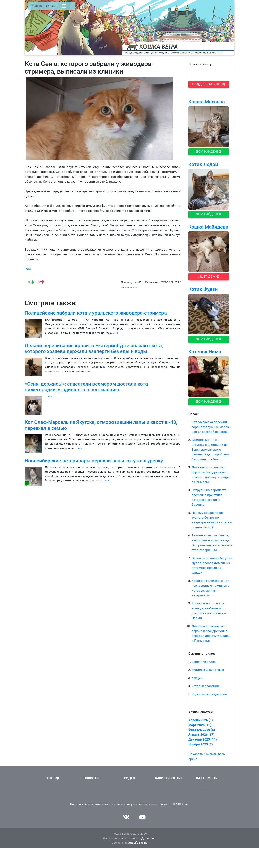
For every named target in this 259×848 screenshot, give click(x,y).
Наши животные (168, 778)
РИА (28, 269)
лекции (197, 678)
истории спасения (205, 686)
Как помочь (206, 778)
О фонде (53, 778)
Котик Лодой (203, 164)
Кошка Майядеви (208, 227)
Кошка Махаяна (206, 102)
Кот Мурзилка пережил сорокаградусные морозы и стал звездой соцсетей (211, 427)
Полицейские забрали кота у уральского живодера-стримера (96, 313)
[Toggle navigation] (63, 6)
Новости (91, 778)
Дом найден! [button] (208, 151)
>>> (116, 333)
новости (132, 287)
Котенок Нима (204, 352)
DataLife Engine (137, 842)
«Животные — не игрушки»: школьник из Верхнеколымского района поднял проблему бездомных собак (211, 449)
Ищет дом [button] (208, 276)
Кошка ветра (43, 5)
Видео (129, 778)
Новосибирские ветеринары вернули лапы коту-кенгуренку (94, 461)
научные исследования (209, 694)
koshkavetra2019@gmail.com (137, 838)
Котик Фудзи (203, 289)
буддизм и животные (208, 670)
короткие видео (204, 662)
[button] (208, 84)
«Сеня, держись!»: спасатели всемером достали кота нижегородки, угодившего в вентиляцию (86, 387)
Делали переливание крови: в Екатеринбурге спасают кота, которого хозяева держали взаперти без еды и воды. (94, 348)
